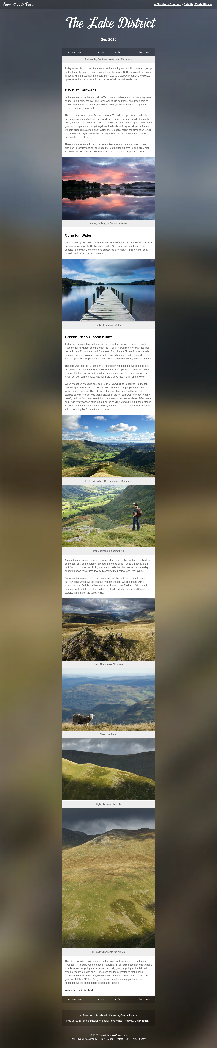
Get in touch (142, 1021)
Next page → (146, 52)
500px (110, 1039)
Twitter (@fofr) (139, 1039)
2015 (112, 39)
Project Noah (122, 1039)
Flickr (102, 1039)
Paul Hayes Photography (83, 1039)
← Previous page (73, 52)
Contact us (121, 1035)
